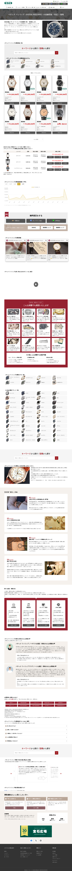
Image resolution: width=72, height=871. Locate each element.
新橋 (61, 819)
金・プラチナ (6, 856)
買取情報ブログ (39, 853)
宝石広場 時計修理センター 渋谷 (26, 853)
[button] (11, 773)
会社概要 (54, 851)
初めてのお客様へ (23, 851)
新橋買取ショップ (60, 227)
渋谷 (43, 819)
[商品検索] (34, 52)
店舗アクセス (54, 856)
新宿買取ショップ (47, 227)
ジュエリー (6, 853)
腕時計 (5, 851)
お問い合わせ (54, 862)
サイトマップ (54, 860)
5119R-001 (28, 155)
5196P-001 (28, 161)
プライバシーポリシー (56, 858)
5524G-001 (28, 168)
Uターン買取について (24, 856)
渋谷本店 (34, 227)
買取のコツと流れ (39, 851)
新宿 (52, 819)
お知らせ (54, 853)
